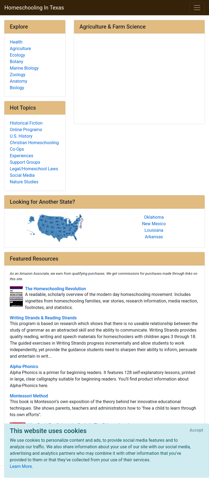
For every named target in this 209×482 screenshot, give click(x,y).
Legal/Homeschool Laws (34, 168)
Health (16, 42)
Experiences (21, 155)
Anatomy (18, 81)
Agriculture (20, 48)
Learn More (21, 466)
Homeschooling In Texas (34, 7)
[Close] (196, 430)
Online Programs (26, 129)
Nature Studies (24, 181)
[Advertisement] (139, 79)
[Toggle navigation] (197, 7)
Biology (17, 87)
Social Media (22, 175)
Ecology (17, 55)
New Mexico (154, 223)
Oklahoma (154, 217)
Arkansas (154, 236)
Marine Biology (24, 68)
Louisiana (154, 230)
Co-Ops (17, 149)
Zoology (17, 74)
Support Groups (25, 162)
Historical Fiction (26, 123)
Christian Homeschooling (34, 142)
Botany (16, 61)
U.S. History (21, 136)
